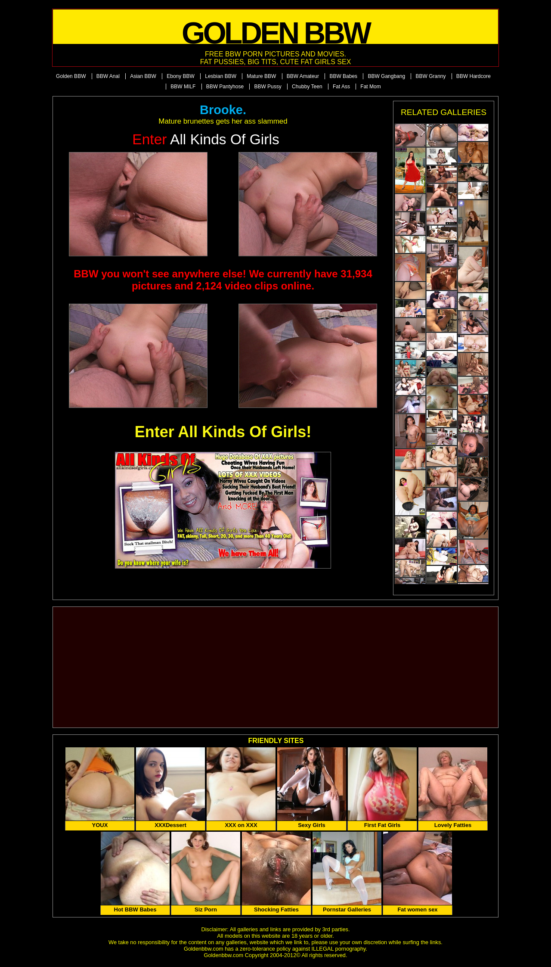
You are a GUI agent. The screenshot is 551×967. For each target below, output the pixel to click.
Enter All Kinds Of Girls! (223, 432)
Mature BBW (261, 76)
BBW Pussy (267, 87)
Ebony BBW (181, 76)
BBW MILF (182, 87)
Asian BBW (143, 76)
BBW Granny (430, 76)
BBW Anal (108, 76)
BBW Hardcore (473, 76)
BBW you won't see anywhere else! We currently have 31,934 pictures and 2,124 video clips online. (223, 280)
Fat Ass (341, 87)
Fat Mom (370, 87)
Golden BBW (71, 76)
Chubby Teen (307, 87)
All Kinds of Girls (205, 139)
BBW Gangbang (386, 76)
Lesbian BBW (220, 76)
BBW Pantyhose (225, 87)
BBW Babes (343, 76)
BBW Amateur (303, 76)
